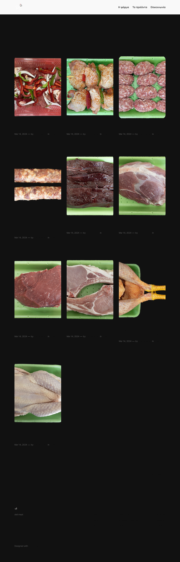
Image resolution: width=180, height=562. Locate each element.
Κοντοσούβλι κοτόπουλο (90, 127)
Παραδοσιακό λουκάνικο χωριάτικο (34, 229)
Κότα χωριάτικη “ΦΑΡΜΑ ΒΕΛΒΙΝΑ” (33, 436)
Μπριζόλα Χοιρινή (84, 330)
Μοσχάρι (23, 330)
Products (54, 134)
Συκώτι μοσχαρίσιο (85, 226)
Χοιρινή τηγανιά (30, 127)
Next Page (157, 474)
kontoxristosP (40, 134)
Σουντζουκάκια (133, 127)
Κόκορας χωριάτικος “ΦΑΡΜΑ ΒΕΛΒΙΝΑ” (138, 333)
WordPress (33, 546)
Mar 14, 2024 (20, 134)
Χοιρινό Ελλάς (132, 226)
